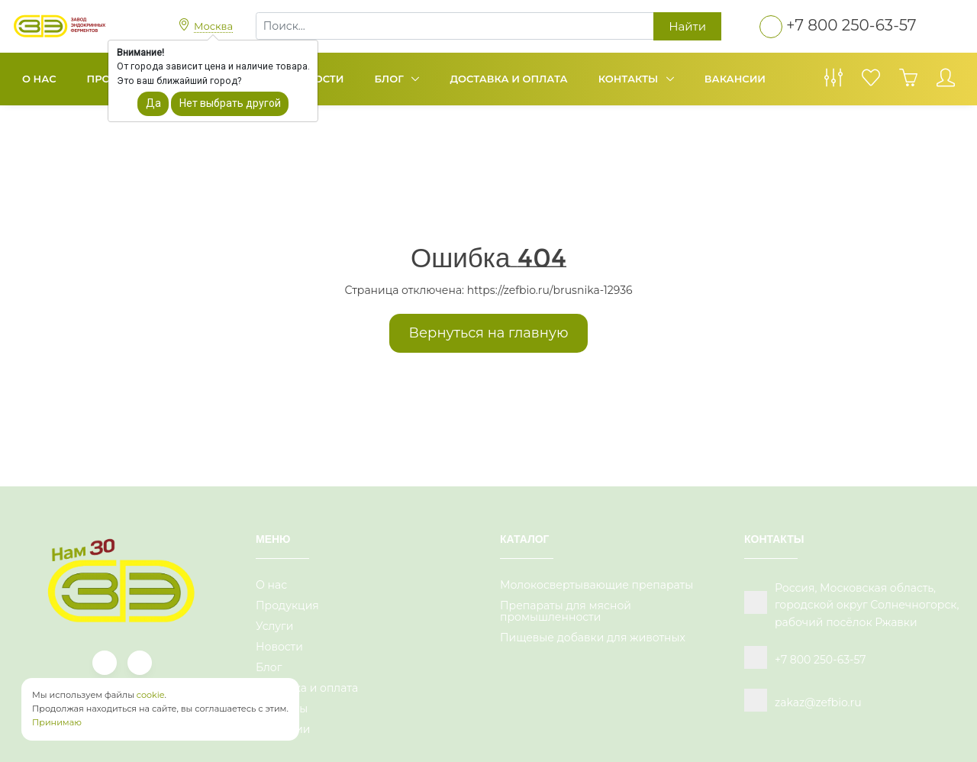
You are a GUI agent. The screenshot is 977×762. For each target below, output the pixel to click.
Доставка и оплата (508, 79)
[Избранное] (871, 82)
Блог (391, 79)
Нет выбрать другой (230, 103)
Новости (279, 647)
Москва (213, 26)
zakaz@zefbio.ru (818, 702)
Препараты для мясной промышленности (565, 611)
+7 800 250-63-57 (851, 25)
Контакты (629, 79)
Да (153, 103)
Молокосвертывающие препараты (596, 585)
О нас (39, 79)
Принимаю (57, 722)
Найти (687, 26)
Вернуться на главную (489, 332)
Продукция (287, 605)
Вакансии (735, 79)
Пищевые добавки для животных (592, 637)
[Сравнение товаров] (833, 82)
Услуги (274, 626)
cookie (151, 694)
